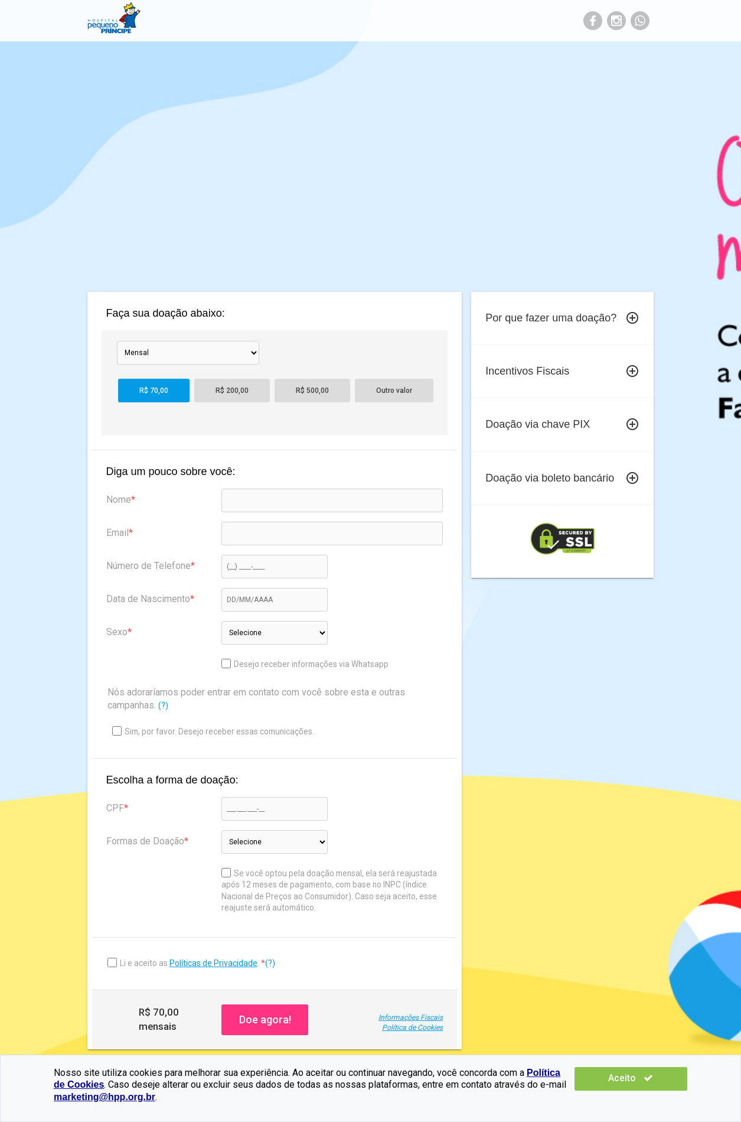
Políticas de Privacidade (213, 963)
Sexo (117, 632)
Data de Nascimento (148, 598)
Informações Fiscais (410, 1017)
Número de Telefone (148, 565)
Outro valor (394, 390)
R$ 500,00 (312, 390)
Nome (118, 499)
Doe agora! (265, 1019)
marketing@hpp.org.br (104, 1097)
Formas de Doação (145, 841)
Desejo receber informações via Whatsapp (305, 664)
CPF (115, 808)
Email (117, 532)
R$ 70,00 (153, 390)
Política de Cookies (412, 1027)
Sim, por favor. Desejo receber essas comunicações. (213, 731)
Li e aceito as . (190, 963)
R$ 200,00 (232, 390)
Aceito (652, 1078)
